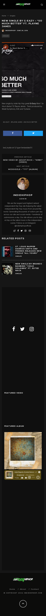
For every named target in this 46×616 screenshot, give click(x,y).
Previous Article (23, 157)
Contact (35, 589)
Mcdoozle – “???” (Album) (23, 169)
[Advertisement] (22, 305)
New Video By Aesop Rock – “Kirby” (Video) (23, 161)
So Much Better (31, 122)
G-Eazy (7, 122)
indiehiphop (10, 30)
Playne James (17, 122)
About (23, 589)
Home (12, 589)
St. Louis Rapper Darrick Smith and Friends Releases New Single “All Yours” (28, 249)
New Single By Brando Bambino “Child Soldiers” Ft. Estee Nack (28, 267)
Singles (6, 35)
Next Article (23, 166)
